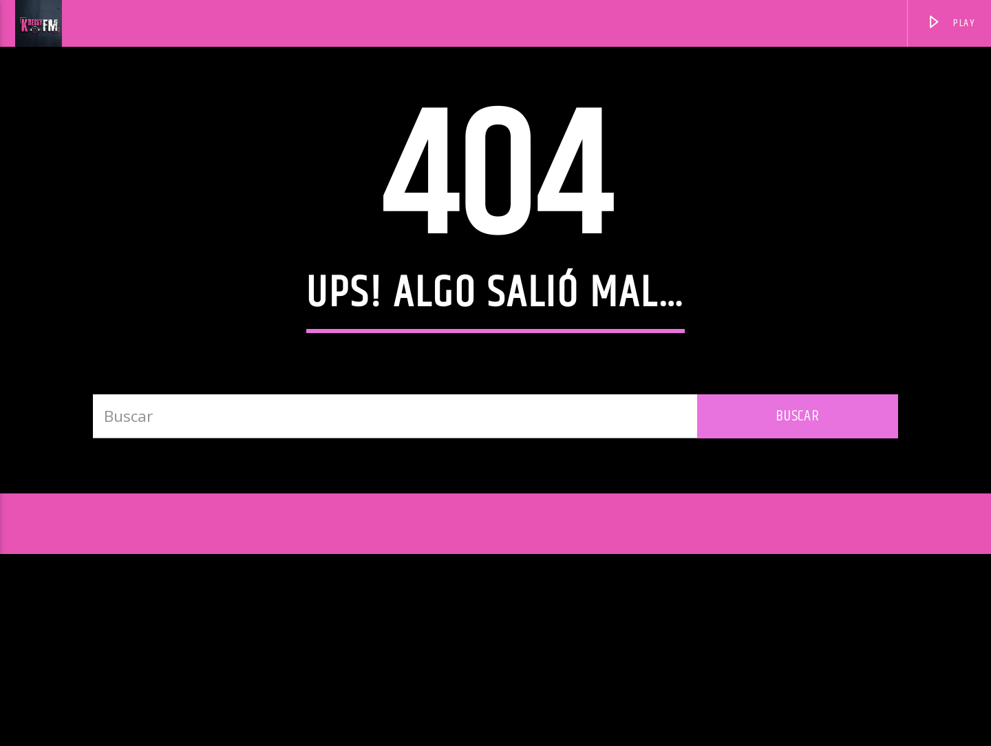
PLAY (951, 25)
